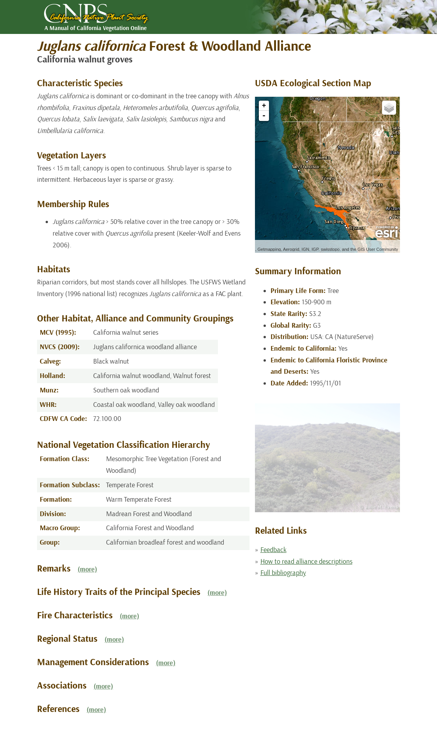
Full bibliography (283, 572)
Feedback (273, 549)
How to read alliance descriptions (306, 561)
